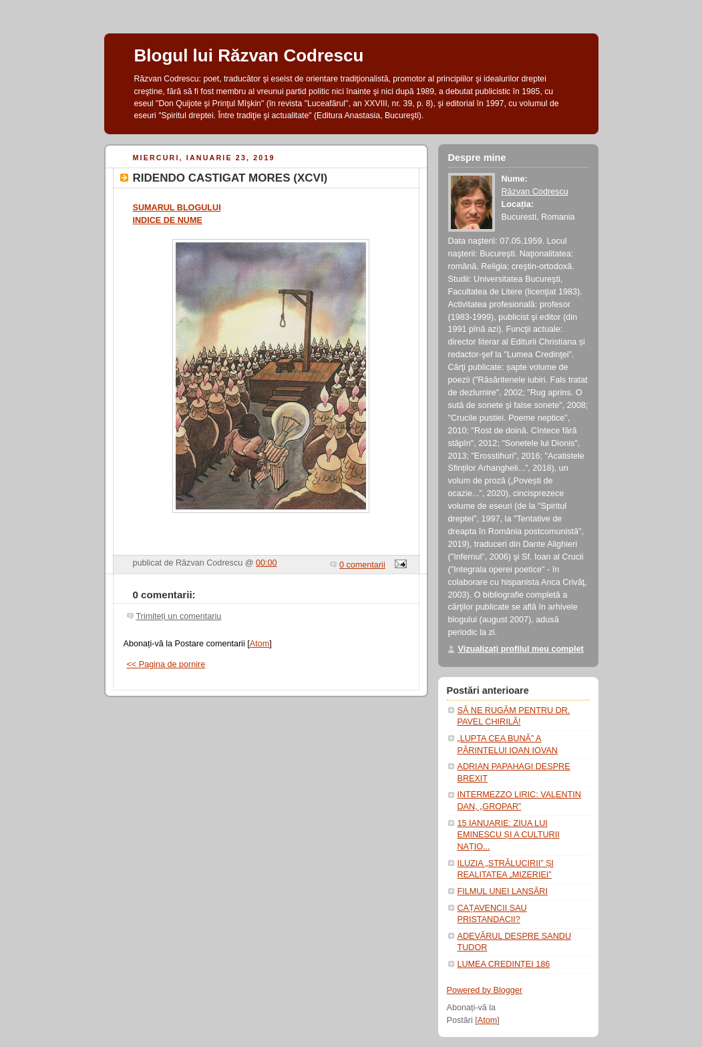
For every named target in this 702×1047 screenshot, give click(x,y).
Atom (259, 643)
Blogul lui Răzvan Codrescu (249, 55)
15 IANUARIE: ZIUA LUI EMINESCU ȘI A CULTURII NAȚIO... (509, 835)
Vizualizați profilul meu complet (521, 649)
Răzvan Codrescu (535, 191)
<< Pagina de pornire (166, 664)
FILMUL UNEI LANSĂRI (503, 891)
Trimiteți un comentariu (179, 616)
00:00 (266, 563)
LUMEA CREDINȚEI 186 (504, 964)
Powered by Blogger (485, 990)
